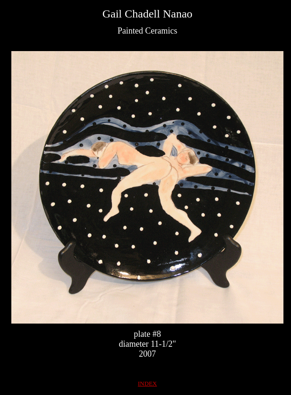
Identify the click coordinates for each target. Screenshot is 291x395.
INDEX (147, 383)
